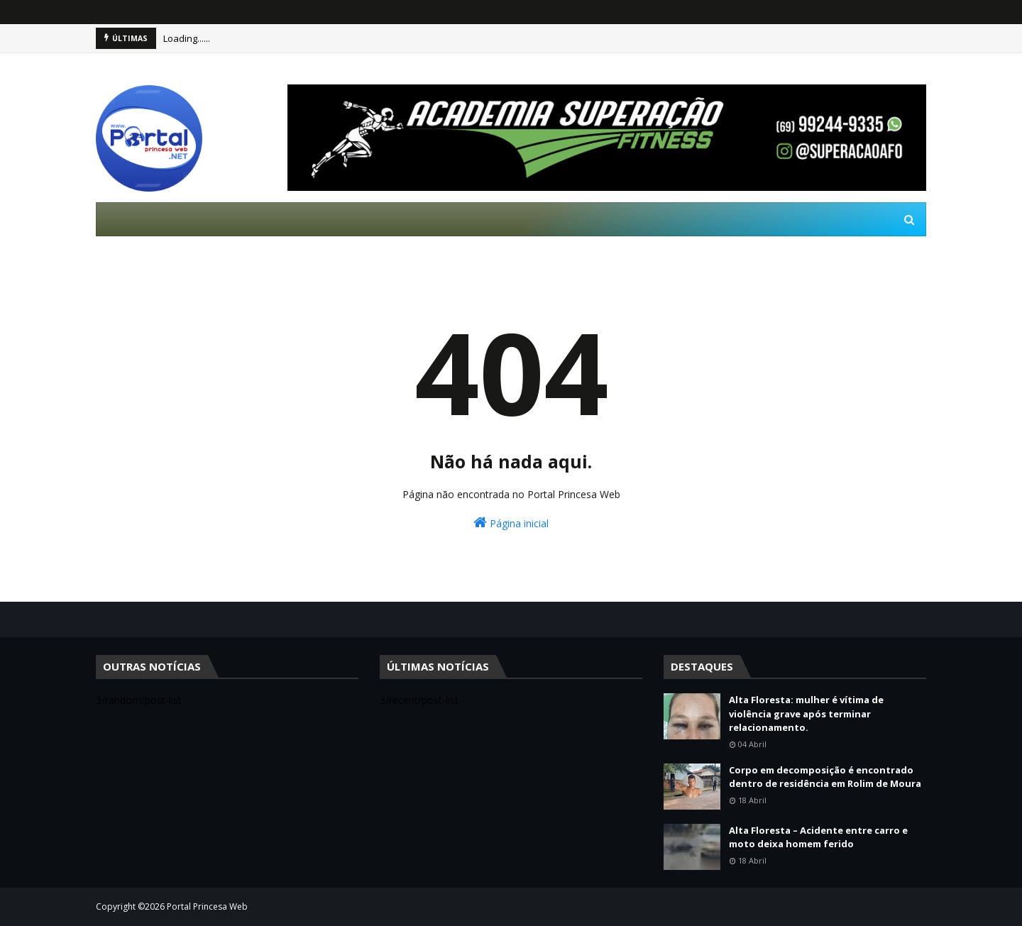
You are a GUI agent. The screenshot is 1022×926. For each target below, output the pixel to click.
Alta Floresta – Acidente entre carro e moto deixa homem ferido (818, 837)
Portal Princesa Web (207, 906)
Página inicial (511, 522)
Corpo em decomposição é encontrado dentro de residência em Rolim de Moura (825, 777)
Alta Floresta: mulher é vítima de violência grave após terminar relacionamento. (806, 713)
